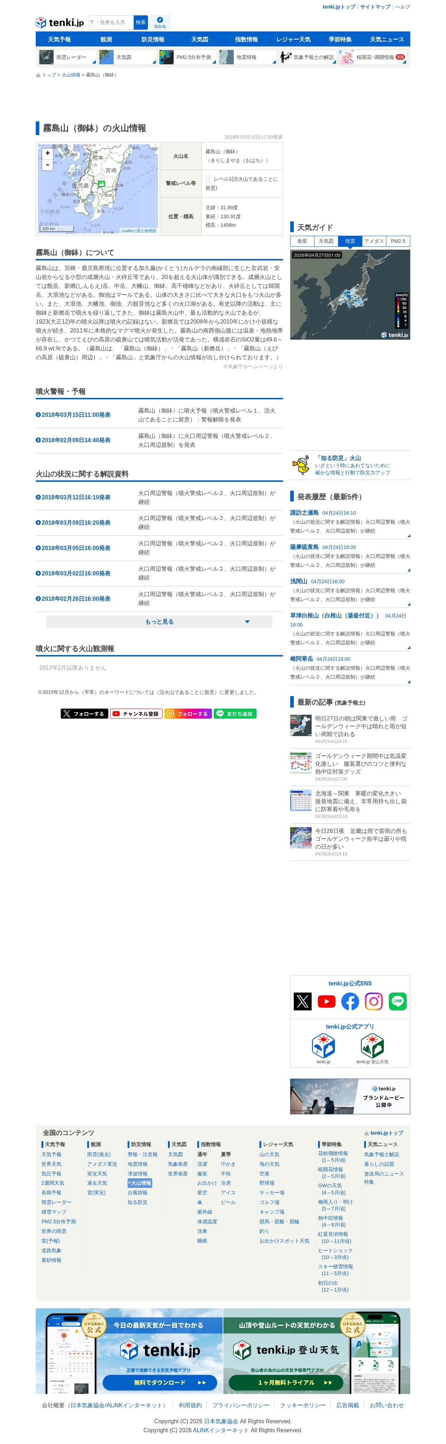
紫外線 (204, 1212)
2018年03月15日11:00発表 (76, 415)
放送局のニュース (384, 1173)
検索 (141, 22)
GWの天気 (338, 1189)
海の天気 (269, 1164)
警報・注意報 (143, 1154)
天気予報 (59, 39)
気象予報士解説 (381, 1154)
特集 (369, 1182)
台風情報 (138, 1192)
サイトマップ (375, 7)
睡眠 (202, 1241)
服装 (202, 1173)
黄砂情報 (51, 1260)
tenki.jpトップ (339, 7)
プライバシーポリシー (240, 1405)
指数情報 (246, 39)
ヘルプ (402, 7)
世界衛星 (178, 1173)
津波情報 (138, 1173)
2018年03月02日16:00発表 (76, 573)
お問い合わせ (387, 1405)
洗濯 (202, 1164)
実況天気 (97, 1173)
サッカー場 (271, 1192)
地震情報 (138, 1164)
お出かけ (207, 1183)
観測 (106, 39)
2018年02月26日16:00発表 (76, 599)
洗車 (202, 1231)
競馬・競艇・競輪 (279, 1221)
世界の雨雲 (53, 1231)
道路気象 (51, 1250)
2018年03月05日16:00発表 (76, 548)
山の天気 (269, 1154)
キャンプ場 (271, 1212)
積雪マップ (53, 1212)
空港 (264, 1173)
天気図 (199, 39)
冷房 (226, 1183)
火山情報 (141, 1183)
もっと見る (159, 622)
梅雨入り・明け (338, 1205)
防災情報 (153, 39)
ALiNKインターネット (134, 1405)
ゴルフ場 (269, 1202)
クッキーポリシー (303, 1405)
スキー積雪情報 (338, 1270)
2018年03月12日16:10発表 (76, 497)
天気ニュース (387, 39)
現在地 (160, 26)
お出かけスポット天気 (284, 1241)
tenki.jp (60, 24)
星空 (202, 1192)
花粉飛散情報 (338, 1157)
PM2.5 (398, 241)
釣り (264, 1231)
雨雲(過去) (98, 1154)
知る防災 (138, 1202)
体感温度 (207, 1221)
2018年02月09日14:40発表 (76, 440)
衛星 (302, 241)
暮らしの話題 (379, 1164)
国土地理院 (146, 231)
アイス (228, 1192)
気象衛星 (178, 1164)
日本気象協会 (87, 1405)
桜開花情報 (338, 1173)
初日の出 (338, 1286)
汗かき (228, 1164)
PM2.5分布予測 (58, 1221)
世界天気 (51, 1164)
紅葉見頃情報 (338, 1237)
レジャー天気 (293, 39)
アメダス (374, 241)
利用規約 (190, 1405)
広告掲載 (347, 1405)
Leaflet (127, 231)
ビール (228, 1202)
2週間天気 (52, 1183)
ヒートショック (338, 1254)
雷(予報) (50, 1241)
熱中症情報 (338, 1221)
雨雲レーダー (56, 1202)
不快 (226, 1173)
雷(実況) (96, 1192)
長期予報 (51, 1192)
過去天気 (97, 1183)
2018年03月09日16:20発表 (76, 523)
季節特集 (340, 39)
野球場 (266, 1183)
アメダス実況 (102, 1164)
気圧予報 (51, 1173)
